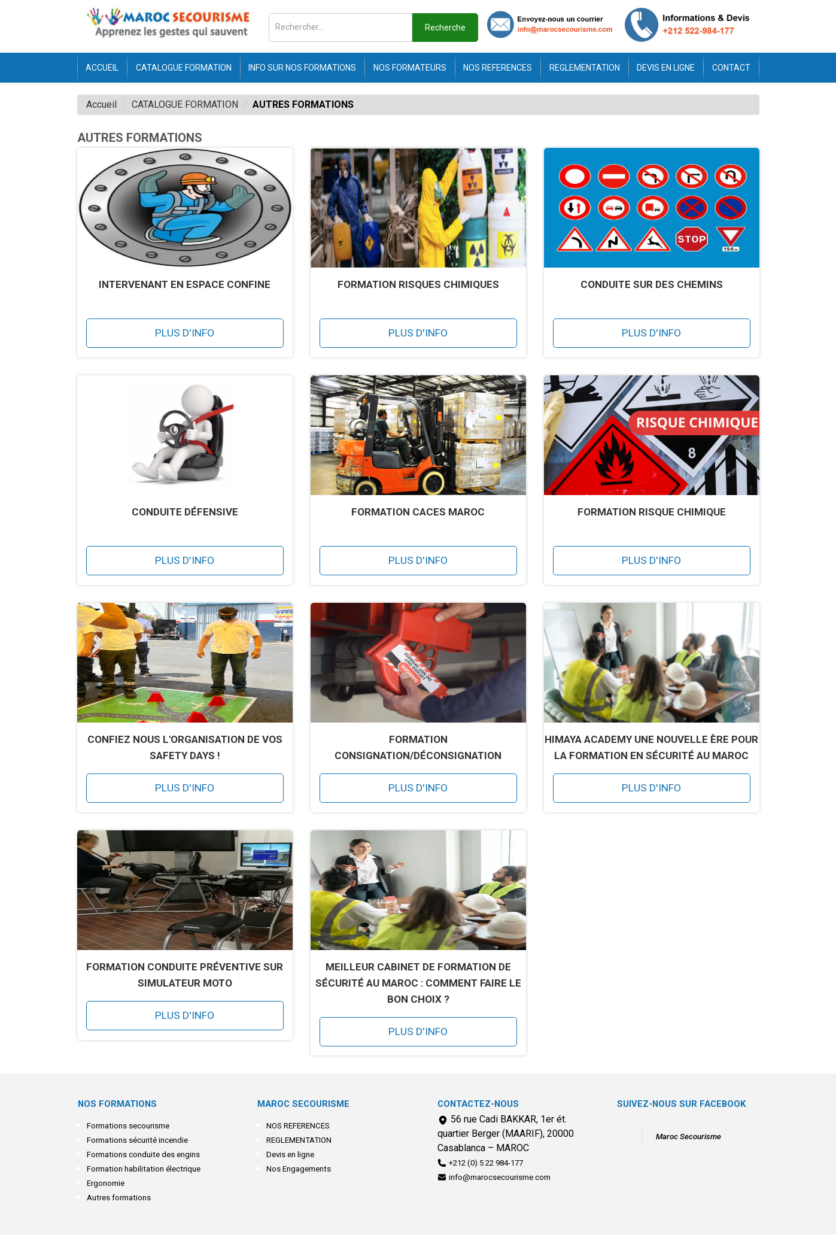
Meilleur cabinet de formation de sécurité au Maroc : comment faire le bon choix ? (418, 983)
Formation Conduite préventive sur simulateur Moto (184, 975)
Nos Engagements (298, 1168)
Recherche (445, 27)
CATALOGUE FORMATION (184, 67)
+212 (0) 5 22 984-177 (486, 1162)
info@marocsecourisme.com (500, 1177)
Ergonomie (105, 1183)
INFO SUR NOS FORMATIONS (302, 67)
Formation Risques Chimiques (418, 284)
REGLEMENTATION (584, 67)
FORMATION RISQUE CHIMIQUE (651, 512)
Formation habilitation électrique (143, 1168)
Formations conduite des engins (143, 1154)
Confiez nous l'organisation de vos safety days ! (184, 747)
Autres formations (119, 1197)
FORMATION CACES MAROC (418, 512)
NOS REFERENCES (497, 67)
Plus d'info (184, 333)
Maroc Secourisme (688, 1136)
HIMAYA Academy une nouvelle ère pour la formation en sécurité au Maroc (651, 747)
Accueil (102, 67)
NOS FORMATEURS (409, 67)
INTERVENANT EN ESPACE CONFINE (184, 284)
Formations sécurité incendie (137, 1140)
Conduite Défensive (185, 512)
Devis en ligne (666, 67)
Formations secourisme (128, 1125)
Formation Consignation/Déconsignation (418, 747)
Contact (731, 67)
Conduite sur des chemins (651, 284)
